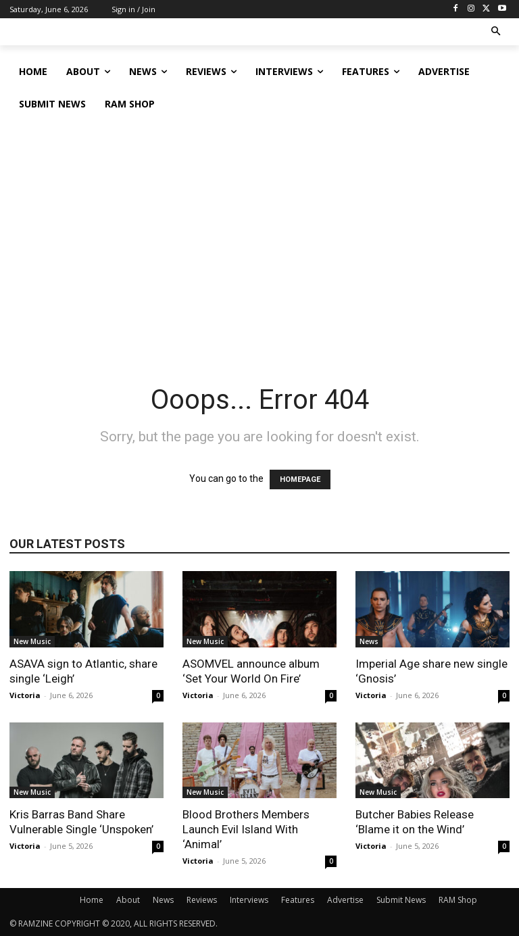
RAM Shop (458, 900)
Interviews (249, 900)
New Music (32, 641)
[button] (496, 32)
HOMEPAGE (300, 479)
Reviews (202, 900)
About (128, 900)
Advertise (345, 900)
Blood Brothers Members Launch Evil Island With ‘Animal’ (246, 829)
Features (297, 900)
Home (91, 900)
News (369, 641)
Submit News (401, 900)
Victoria (25, 695)
